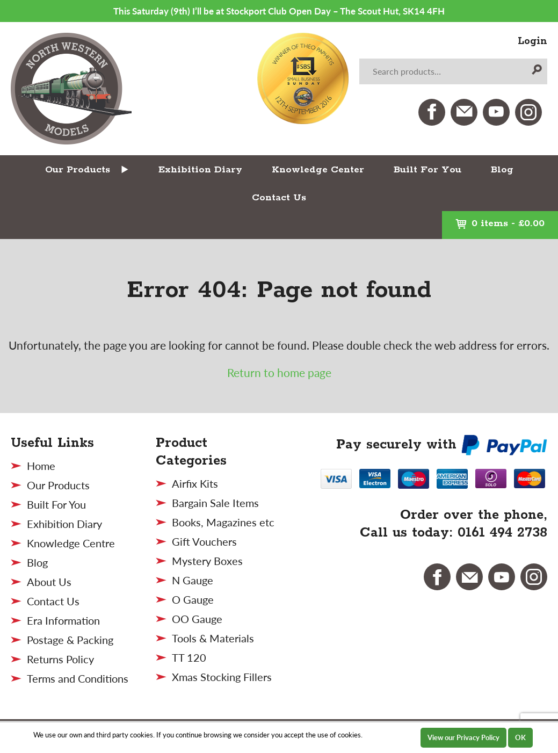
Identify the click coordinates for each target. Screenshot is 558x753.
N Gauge (192, 580)
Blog (502, 170)
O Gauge (193, 599)
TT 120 (189, 657)
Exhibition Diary (200, 170)
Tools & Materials (213, 638)
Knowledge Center (318, 170)
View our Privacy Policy (463, 737)
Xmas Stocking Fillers (222, 676)
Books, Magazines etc (223, 522)
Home (41, 465)
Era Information (63, 620)
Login (532, 41)
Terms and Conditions (77, 678)
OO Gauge (197, 618)
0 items (500, 223)
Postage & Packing (70, 639)
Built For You (427, 170)
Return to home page (279, 372)
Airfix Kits (195, 483)
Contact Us (279, 198)
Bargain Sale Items (215, 502)
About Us (49, 581)
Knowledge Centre (71, 543)
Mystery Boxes (207, 560)
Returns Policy (60, 659)
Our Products (77, 170)
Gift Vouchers (204, 541)
